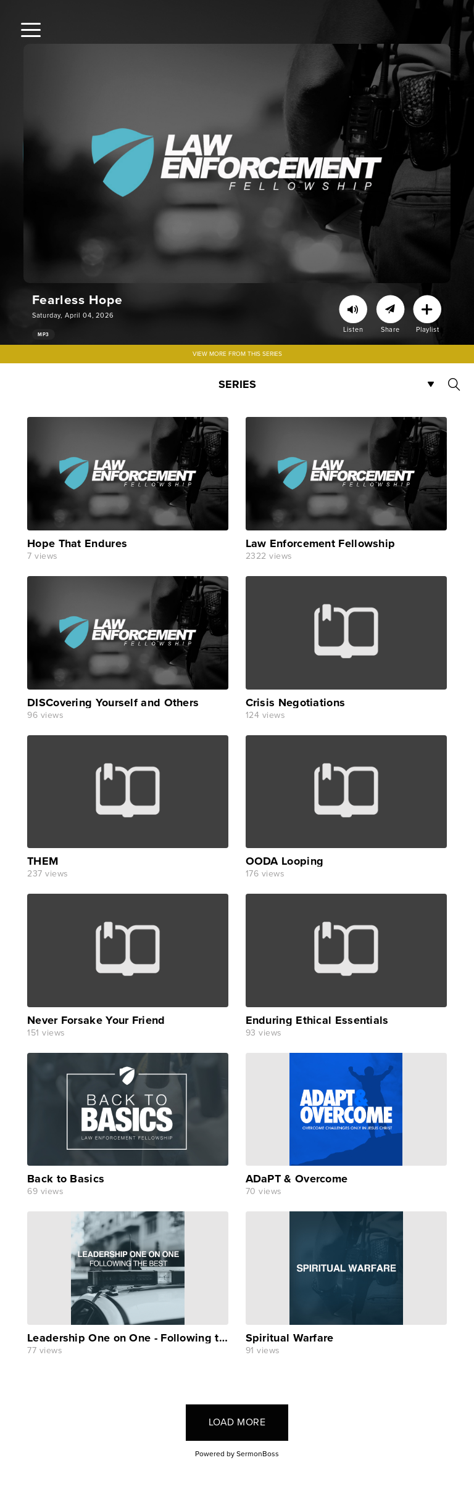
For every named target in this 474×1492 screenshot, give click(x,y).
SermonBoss (257, 1453)
